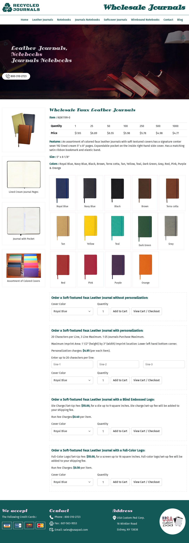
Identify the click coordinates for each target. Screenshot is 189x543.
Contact (168, 19)
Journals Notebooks (87, 19)
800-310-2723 (16, 76)
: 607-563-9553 (66, 523)
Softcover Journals (115, 19)
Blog (180, 19)
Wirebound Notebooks (145, 19)
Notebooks (64, 19)
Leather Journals (42, 19)
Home (24, 19)
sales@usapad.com (71, 529)
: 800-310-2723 (67, 517)
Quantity (102, 304)
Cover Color (58, 304)
